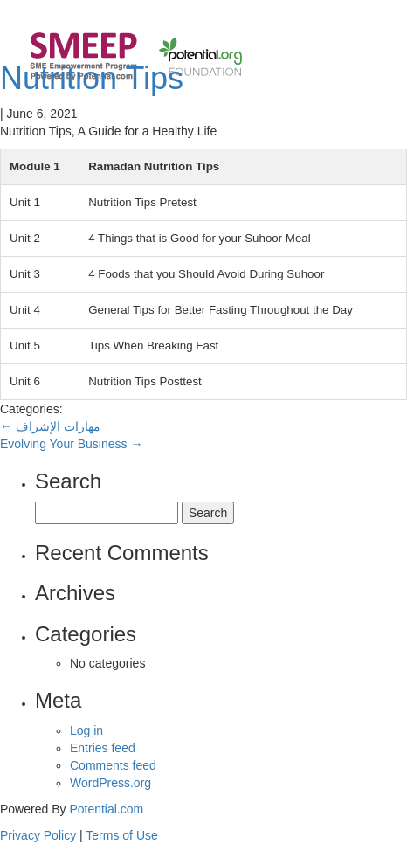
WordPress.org (110, 783)
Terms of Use (121, 835)
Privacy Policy (38, 835)
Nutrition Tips (91, 78)
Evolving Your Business (71, 444)
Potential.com (106, 809)
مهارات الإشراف (50, 426)
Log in (86, 730)
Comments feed (113, 765)
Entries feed (102, 748)
